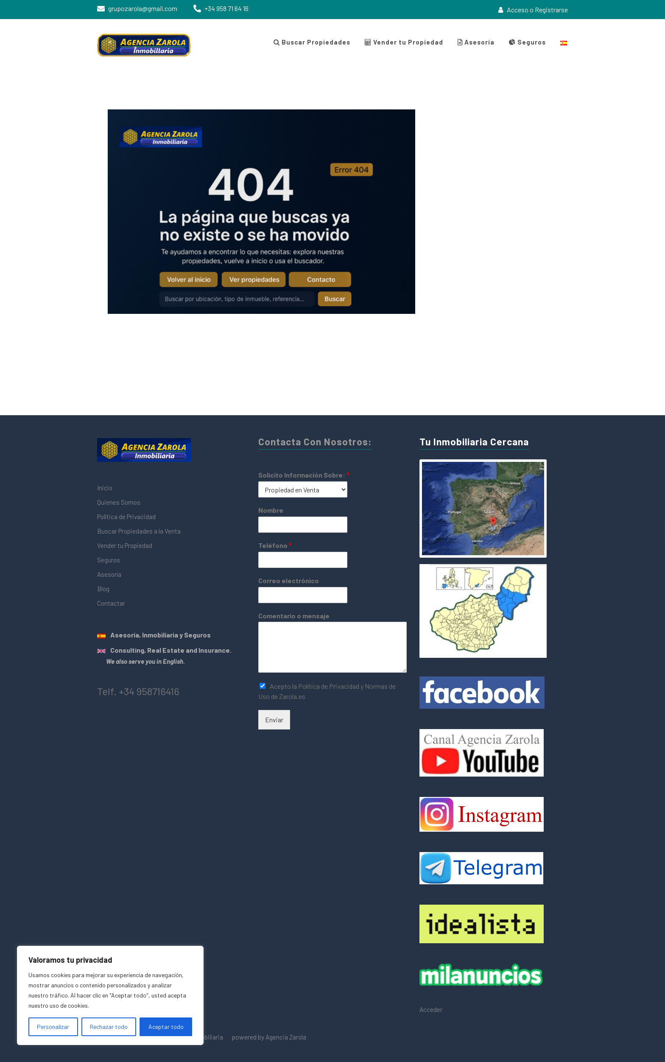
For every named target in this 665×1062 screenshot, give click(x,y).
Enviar (274, 719)
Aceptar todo (166, 1026)
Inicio (104, 488)
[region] (110, 995)
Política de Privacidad (126, 516)
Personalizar (53, 1026)
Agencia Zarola (285, 1037)
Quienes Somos (118, 502)
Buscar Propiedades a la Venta (139, 531)
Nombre (270, 510)
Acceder (430, 1009)
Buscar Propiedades (312, 42)
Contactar (111, 603)
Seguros (527, 42)
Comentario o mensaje (294, 616)
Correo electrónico (288, 580)
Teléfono (275, 545)
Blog (103, 588)
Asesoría (476, 42)
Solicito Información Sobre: (303, 475)
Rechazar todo (109, 1026)
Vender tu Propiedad (404, 42)
